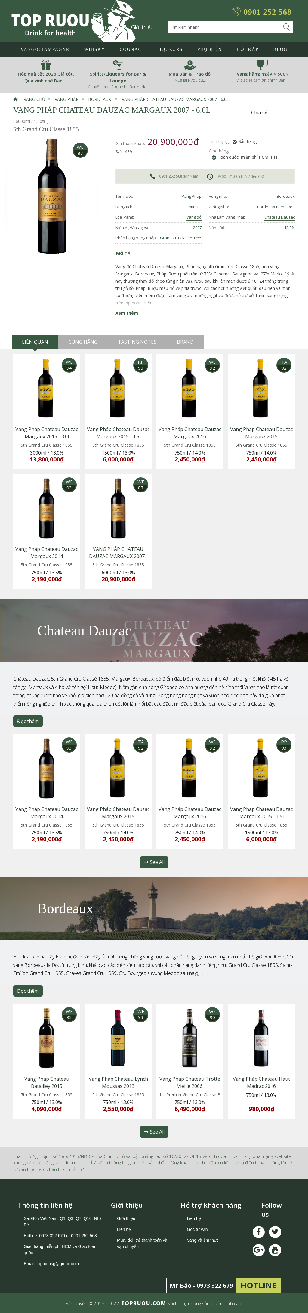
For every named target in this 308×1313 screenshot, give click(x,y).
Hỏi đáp (247, 49)
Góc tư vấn (197, 1229)
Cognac (131, 49)
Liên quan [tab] (35, 342)
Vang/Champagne (44, 49)
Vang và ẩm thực (202, 1240)
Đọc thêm (28, 721)
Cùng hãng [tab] (83, 342)
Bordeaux (99, 99)
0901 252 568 (267, 12)
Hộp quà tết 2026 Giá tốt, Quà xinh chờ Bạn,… (46, 77)
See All (154, 862)
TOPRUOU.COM (143, 1303)
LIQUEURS (169, 49)
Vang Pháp (67, 99)
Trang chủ (33, 99)
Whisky (94, 49)
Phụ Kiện (209, 49)
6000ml (195, 207)
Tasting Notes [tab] (137, 342)
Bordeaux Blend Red (276, 207)
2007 (197, 227)
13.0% (289, 227)
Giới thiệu (142, 27)
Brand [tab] (185, 342)
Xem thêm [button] (127, 313)
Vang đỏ (194, 217)
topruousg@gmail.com (58, 1263)
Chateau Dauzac (279, 217)
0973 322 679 (52, 1235)
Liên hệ (124, 1229)
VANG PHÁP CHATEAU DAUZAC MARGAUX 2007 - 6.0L (175, 99)
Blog (280, 49)
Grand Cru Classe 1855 (181, 238)
